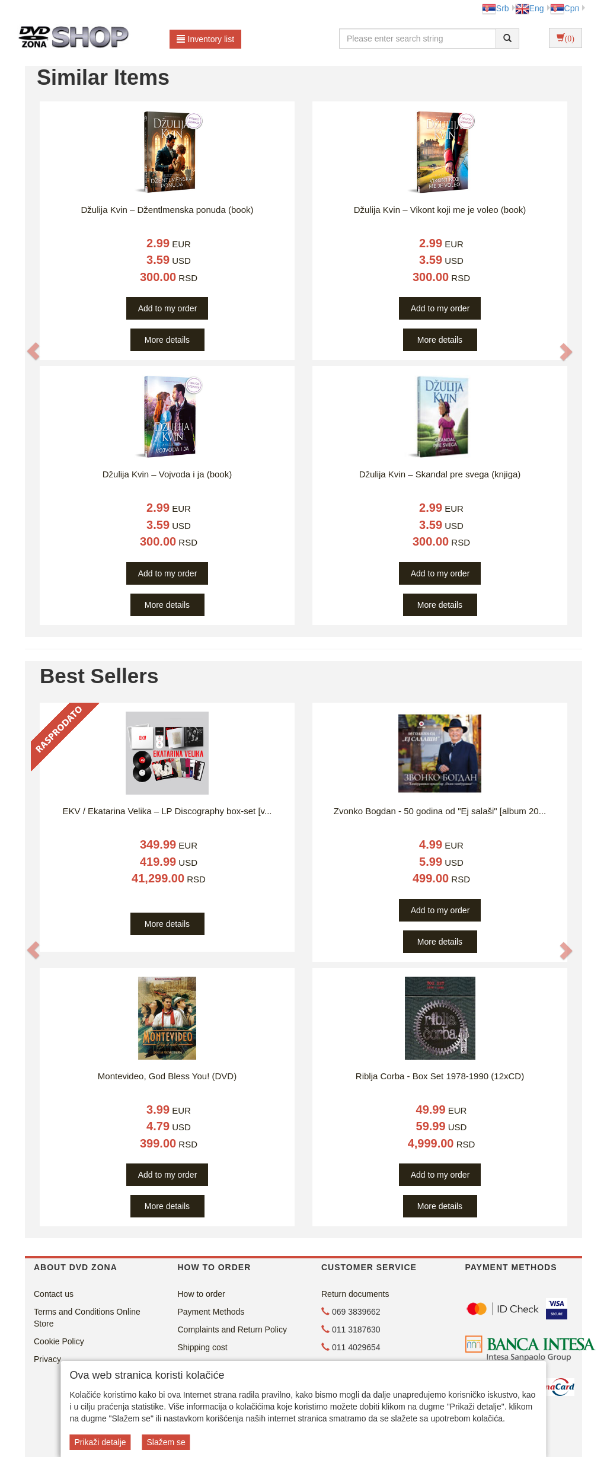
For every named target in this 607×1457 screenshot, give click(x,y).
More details (167, 340)
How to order (201, 1294)
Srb (495, 8)
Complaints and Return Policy (232, 1329)
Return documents (355, 1294)
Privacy (47, 1359)
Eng (529, 8)
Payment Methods (211, 1311)
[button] (33, 351)
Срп (564, 8)
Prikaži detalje (100, 1442)
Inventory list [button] (206, 39)
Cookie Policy (59, 1341)
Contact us (54, 1294)
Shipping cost (203, 1347)
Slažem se (165, 1442)
